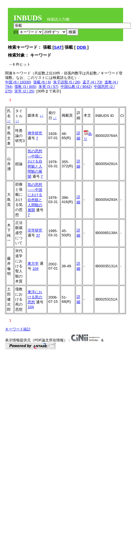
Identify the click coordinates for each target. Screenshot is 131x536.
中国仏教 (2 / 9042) (76, 86)
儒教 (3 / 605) (25, 86)
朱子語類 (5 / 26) (67, 82)
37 (38, 235)
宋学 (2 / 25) (24, 91)
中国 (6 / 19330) (18, 82)
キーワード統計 (18, 329)
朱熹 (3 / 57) (49, 86)
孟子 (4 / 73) (93, 82)
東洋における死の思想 (35, 297)
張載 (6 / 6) (42, 82)
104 (35, 268)
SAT (58, 47)
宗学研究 (35, 230)
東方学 (33, 263)
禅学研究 (35, 133)
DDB (82, 47)
